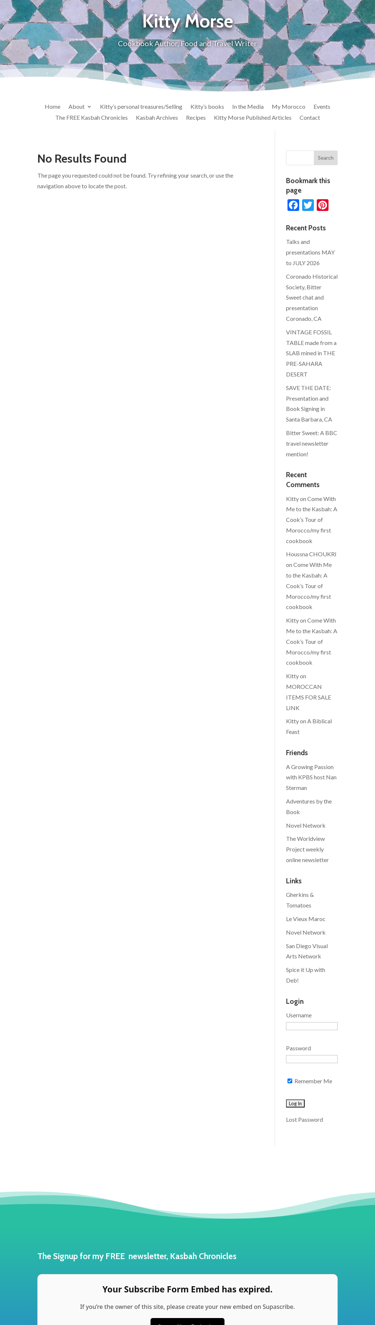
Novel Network (306, 825)
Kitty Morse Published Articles (253, 118)
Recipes (196, 118)
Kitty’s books (207, 107)
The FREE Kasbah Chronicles (91, 118)
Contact (310, 118)
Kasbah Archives (157, 118)
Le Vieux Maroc (306, 918)
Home (52, 107)
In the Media (248, 107)
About (76, 107)
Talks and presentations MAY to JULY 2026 (310, 252)
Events (321, 107)
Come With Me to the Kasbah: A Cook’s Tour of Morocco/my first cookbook (311, 519)
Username (299, 1015)
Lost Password (304, 1119)
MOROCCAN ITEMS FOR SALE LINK (308, 697)
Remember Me (309, 1080)
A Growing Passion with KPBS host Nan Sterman (311, 777)
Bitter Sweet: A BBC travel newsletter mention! (311, 443)
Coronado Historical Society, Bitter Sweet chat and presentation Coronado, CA (312, 297)
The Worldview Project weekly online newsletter (307, 849)
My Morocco (288, 107)
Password (298, 1047)
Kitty (292, 498)
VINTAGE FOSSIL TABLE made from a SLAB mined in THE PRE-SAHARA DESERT (311, 353)
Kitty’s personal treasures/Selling (141, 107)
